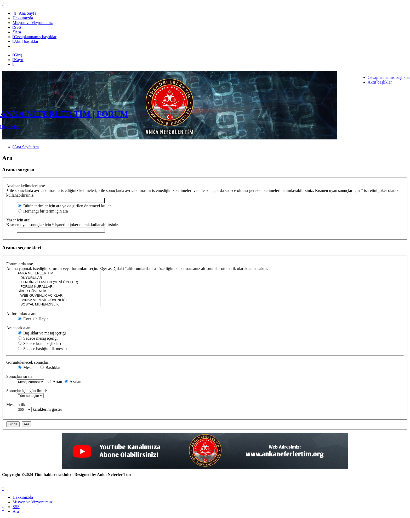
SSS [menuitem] (16, 506)
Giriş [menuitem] (17, 55)
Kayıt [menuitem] (18, 59)
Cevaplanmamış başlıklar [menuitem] (389, 77)
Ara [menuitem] (16, 511)
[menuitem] (24, 13)
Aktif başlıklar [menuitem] (380, 82)
